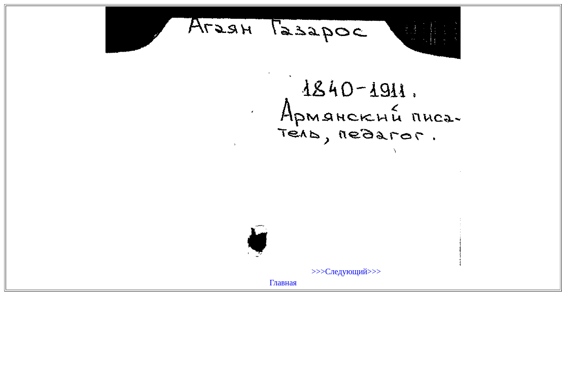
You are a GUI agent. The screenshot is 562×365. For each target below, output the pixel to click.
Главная (283, 282)
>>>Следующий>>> (346, 271)
